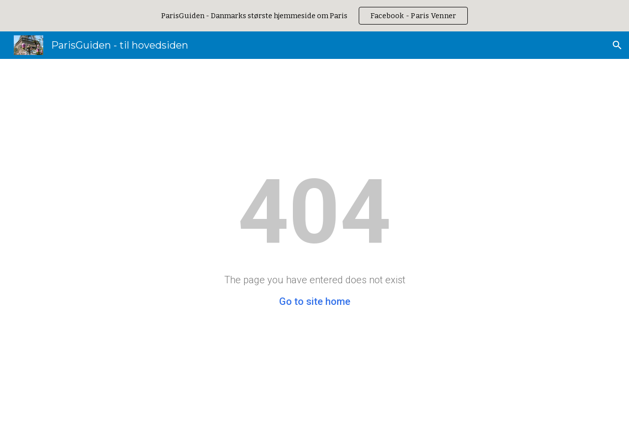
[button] (617, 45)
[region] (314, 15)
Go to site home (314, 301)
